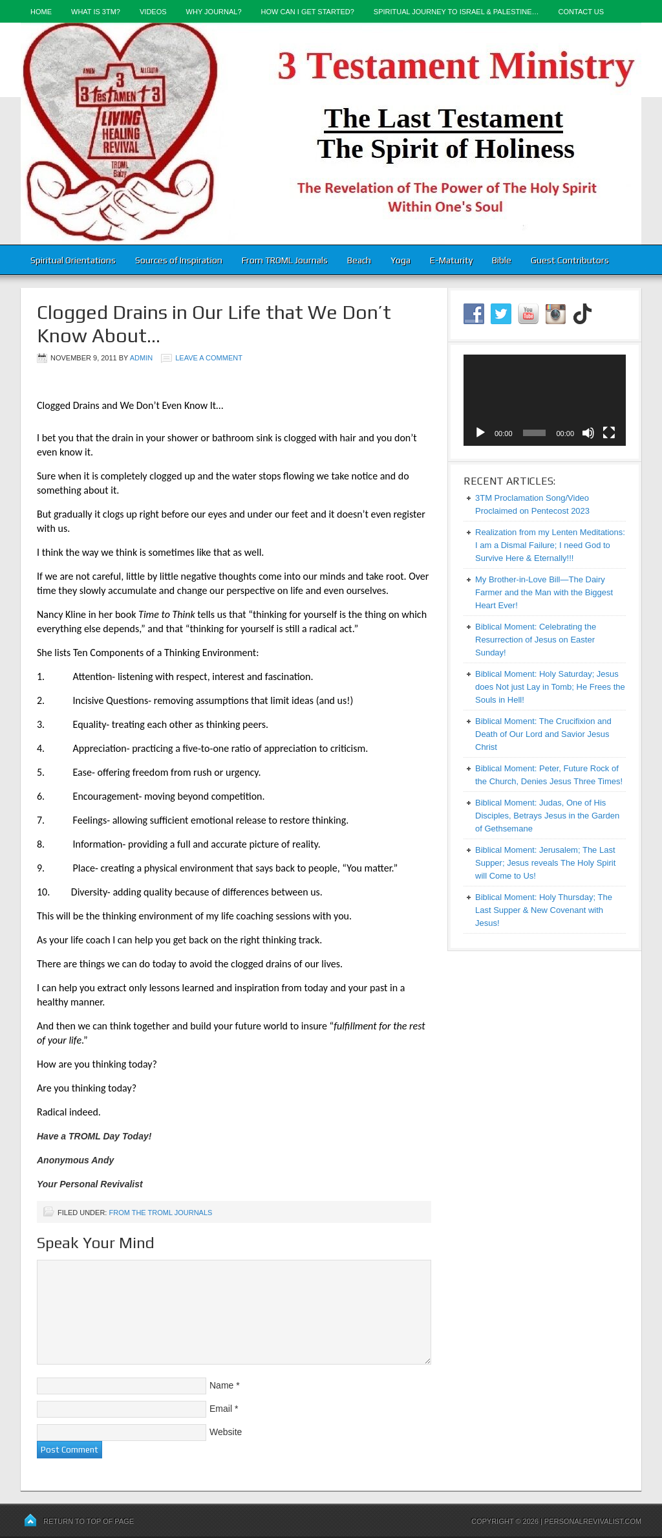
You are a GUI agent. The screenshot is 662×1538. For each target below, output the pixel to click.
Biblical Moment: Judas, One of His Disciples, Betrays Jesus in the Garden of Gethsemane (547, 815)
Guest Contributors (570, 260)
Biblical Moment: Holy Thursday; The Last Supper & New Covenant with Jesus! (543, 910)
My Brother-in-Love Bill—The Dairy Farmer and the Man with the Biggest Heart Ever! (544, 592)
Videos (153, 12)
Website (225, 1432)
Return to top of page (88, 1521)
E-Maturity (451, 260)
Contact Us (581, 12)
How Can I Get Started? (307, 12)
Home (41, 12)
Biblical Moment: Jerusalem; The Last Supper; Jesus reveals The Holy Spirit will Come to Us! (545, 863)
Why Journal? (214, 12)
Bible (501, 260)
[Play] (480, 432)
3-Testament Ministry (331, 134)
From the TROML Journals (160, 1212)
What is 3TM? (95, 12)
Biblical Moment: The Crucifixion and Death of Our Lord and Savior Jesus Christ (543, 734)
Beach (359, 260)
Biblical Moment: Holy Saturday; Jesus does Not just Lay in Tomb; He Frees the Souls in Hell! (550, 687)
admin (141, 358)
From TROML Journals (285, 260)
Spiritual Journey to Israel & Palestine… (456, 12)
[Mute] (588, 432)
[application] (545, 400)
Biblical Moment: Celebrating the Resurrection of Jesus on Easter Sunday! (535, 639)
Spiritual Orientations (73, 260)
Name (221, 1385)
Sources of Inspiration (178, 260)
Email (220, 1408)
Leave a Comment (208, 358)
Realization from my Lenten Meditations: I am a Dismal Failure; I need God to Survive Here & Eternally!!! (550, 545)
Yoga (400, 260)
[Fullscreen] (609, 432)
